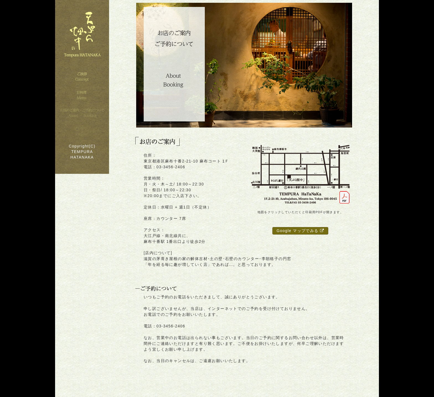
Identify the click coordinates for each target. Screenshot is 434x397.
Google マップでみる (300, 230)
